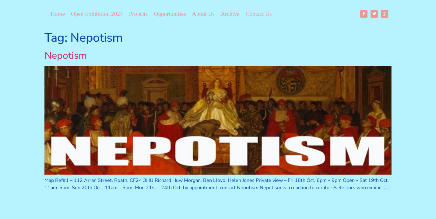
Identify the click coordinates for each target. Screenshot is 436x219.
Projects (138, 14)
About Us (203, 14)
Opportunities (170, 14)
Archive (230, 14)
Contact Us (259, 14)
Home (58, 14)
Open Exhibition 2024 (97, 14)
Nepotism (65, 55)
